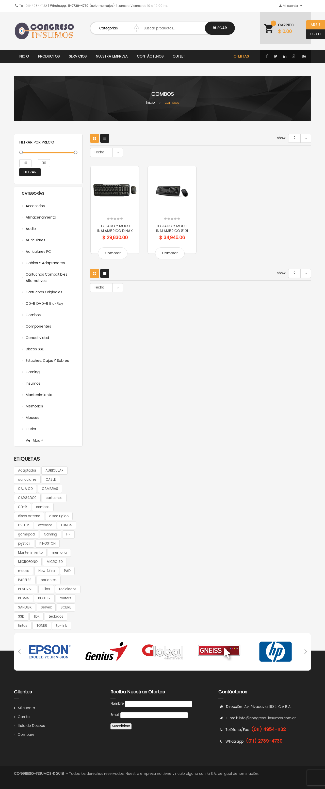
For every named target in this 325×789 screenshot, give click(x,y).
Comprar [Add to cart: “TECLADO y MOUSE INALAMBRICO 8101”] (170, 253)
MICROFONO (28, 562)
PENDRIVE (25, 589)
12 (294, 138)
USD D (313, 34)
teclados (56, 616)
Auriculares (35, 240)
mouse (23, 571)
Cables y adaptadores (45, 263)
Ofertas (241, 56)
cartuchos (54, 498)
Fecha (99, 152)
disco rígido (59, 516)
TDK (37, 616)
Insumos (33, 383)
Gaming (33, 372)
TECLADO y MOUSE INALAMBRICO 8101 (172, 228)
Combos (33, 315)
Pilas (46, 589)
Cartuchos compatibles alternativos (46, 278)
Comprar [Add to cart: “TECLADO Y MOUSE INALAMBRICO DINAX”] (113, 253)
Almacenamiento (41, 217)
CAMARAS (50, 489)
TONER (42, 626)
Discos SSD (35, 349)
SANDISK (25, 607)
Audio (31, 229)
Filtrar (30, 172)
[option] (50, 651)
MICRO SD (55, 562)
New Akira (46, 571)
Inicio (150, 102)
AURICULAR (54, 470)
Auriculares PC (38, 252)
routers (65, 598)
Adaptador (27, 470)
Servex (46, 607)
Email (114, 715)
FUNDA (66, 525)
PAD (67, 571)
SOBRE (66, 607)
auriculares (27, 479)
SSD (21, 616)
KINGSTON (47, 543)
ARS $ (313, 25)
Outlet (31, 429)
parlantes (49, 580)
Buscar (220, 28)
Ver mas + (34, 440)
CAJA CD (25, 489)
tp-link (61, 626)
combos (43, 507)
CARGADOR (27, 498)
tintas (22, 626)
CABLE (51, 479)
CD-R (22, 507)
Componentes (38, 326)
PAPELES (24, 580)
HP (68, 534)
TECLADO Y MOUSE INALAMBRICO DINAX (115, 228)
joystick (24, 543)
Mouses (32, 418)
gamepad (26, 534)
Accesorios (35, 206)
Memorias (34, 406)
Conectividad (37, 338)
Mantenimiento (39, 395)
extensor (45, 525)
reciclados (67, 589)
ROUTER (44, 598)
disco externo (29, 516)
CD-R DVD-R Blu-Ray (44, 304)
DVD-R (23, 525)
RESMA (23, 598)
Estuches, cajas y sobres (47, 361)
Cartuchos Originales (44, 292)
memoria (59, 552)
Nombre (117, 704)
